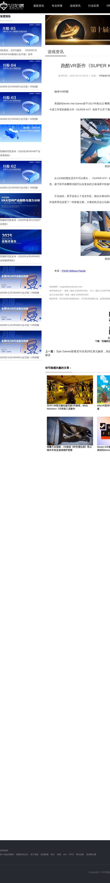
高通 (59, 854)
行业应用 (93, 5)
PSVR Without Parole (74, 270)
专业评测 (57, 5)
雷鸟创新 (80, 854)
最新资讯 (38, 5)
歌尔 (53, 854)
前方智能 (34, 854)
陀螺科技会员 (22, 854)
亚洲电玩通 (91, 854)
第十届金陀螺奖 (7, 854)
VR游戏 (103, 75)
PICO (71, 854)
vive (65, 854)
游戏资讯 (75, 5)
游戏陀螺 (45, 854)
